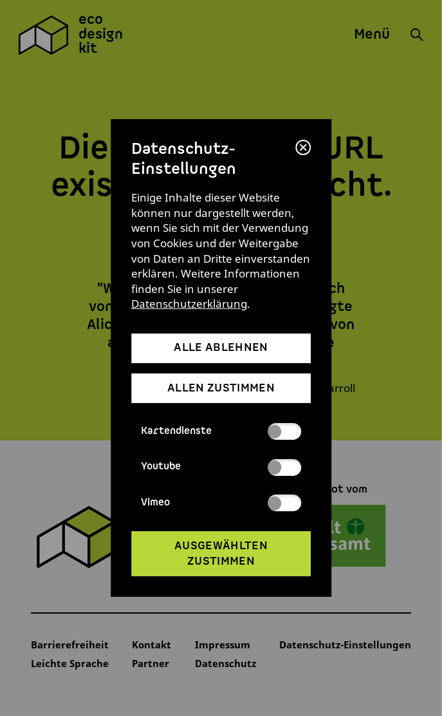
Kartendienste (221, 431)
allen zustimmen (221, 388)
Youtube (221, 467)
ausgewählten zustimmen (221, 553)
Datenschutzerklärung (189, 303)
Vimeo (221, 503)
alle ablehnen (221, 347)
